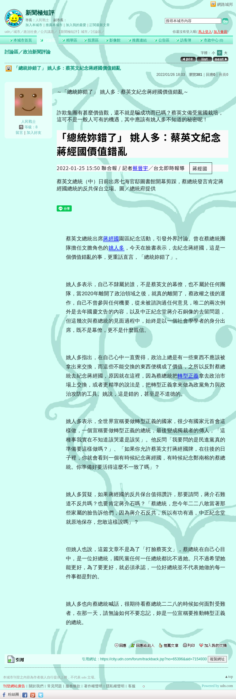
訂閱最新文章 (99, 25)
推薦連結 (137, 40)
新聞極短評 (40, 13)
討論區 (47, 40)
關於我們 (36, 686)
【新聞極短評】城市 (72, 31)
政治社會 (30, 31)
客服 (131, 686)
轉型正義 (188, 376)
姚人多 (116, 248)
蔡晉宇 (140, 168)
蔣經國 (111, 239)
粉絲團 (13, 694)
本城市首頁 (21, 40)
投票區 (91, 40)
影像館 (112, 40)
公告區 (161, 40)
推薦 (223, 74)
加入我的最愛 (76, 25)
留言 (19, 132)
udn (7, 31)
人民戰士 (42, 20)
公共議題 (47, 31)
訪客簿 (183, 40)
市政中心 (211, 40)
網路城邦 (225, 4)
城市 (16, 31)
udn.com (226, 686)
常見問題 (54, 686)
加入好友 (34, 132)
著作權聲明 (93, 686)
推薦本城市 (54, 25)
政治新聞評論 (37, 51)
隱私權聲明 (115, 686)
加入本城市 (33, 25)
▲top (229, 676)
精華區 (69, 40)
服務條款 (73, 686)
